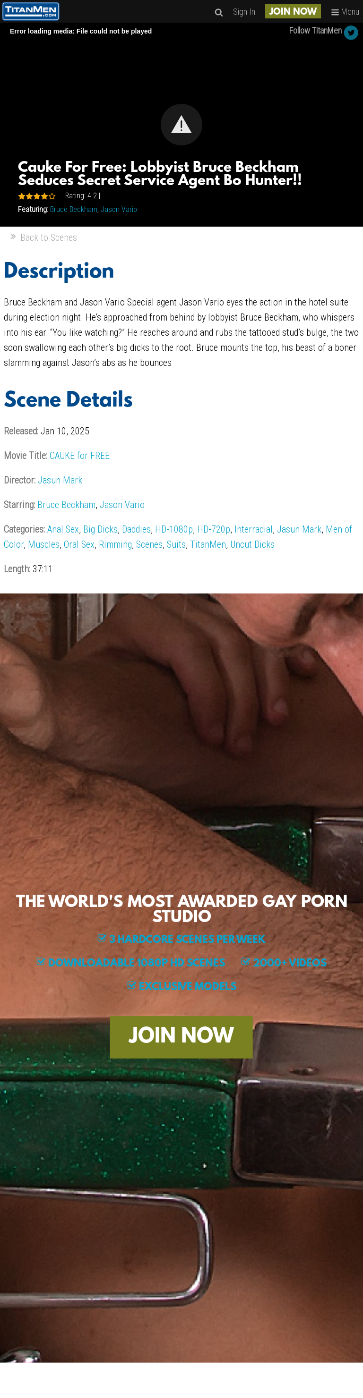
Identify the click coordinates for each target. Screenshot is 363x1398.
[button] (181, 124)
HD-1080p (174, 529)
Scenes (149, 544)
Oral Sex (79, 544)
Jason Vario (119, 209)
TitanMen (208, 544)
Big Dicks (100, 529)
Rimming (115, 544)
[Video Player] (181, 125)
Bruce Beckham (73, 209)
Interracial (253, 529)
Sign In (244, 12)
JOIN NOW (293, 12)
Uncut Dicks (252, 544)
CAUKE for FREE (80, 455)
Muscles (44, 544)
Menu (345, 12)
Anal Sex (63, 529)
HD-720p (213, 529)
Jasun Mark (60, 480)
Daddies (136, 529)
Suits (176, 544)
